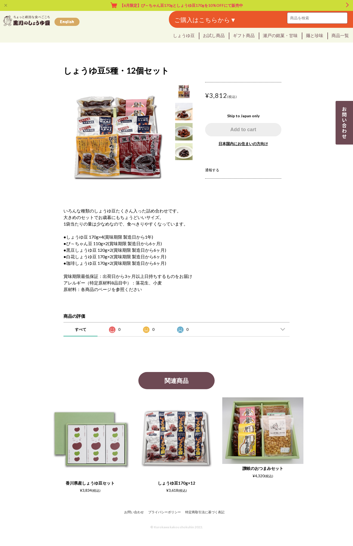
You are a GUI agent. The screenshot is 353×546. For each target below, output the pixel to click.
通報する (212, 170)
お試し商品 (214, 35)
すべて (80, 329)
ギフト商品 (244, 35)
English (67, 21)
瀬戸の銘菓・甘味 (280, 35)
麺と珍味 (314, 35)
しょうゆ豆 (184, 35)
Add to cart (243, 129)
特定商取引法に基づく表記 (204, 512)
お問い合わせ (134, 512)
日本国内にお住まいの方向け (243, 143)
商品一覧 (340, 35)
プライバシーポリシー (164, 512)
